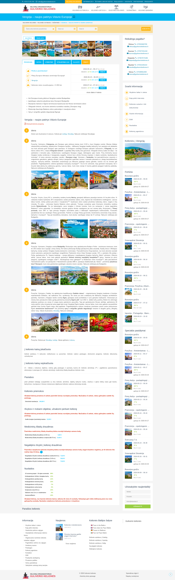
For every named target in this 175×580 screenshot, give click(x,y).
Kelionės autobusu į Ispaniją (98, 540)
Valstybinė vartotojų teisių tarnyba (36, 565)
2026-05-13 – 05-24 (140, 211)
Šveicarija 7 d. (131, 440)
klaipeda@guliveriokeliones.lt (138, 60)
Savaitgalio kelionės (95, 546)
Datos (38, 62)
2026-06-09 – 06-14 (140, 259)
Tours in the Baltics (98, 525)
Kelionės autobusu (80, 8)
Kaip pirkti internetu (136, 98)
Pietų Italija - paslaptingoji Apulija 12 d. (142, 208)
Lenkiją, (64, 134)
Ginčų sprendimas (31, 563)
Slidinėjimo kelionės (95, 549)
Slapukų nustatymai (132, 576)
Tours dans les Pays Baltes (101, 528)
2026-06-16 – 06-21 (140, 275)
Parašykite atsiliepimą (32, 558)
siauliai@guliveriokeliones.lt (137, 67)
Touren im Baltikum (98, 530)
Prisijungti (149, 1)
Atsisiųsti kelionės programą (34, 124)
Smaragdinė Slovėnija (134, 240)
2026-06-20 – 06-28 (140, 289)
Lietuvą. (72, 340)
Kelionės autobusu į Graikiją (98, 537)
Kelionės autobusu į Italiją (97, 543)
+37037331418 (141, 51)
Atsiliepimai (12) (63, 62)
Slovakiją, (49, 340)
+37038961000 (140, 72)
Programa (28, 62)
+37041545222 (141, 65)
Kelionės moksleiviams (73, 525)
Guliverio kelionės (29, 22)
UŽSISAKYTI (137, 506)
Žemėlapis (40, 38)
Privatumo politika (31, 560)
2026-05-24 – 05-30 (140, 443)
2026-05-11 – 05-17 (140, 195)
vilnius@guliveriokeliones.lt (137, 46)
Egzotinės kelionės (116, 8)
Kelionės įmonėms (146, 8)
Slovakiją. (71, 134)
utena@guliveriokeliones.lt (137, 74)
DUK (131, 119)
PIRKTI (102, 72)
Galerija (28, 38)
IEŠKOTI (146, 29)
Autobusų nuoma (30, 545)
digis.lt (136, 573)
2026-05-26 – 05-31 (140, 243)
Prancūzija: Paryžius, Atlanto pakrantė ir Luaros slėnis (148, 286)
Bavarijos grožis (132, 176)
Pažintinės (56, 22)
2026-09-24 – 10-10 (140, 316)
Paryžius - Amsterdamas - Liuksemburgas (142, 192)
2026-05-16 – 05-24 (140, 227)
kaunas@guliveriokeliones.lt (138, 53)
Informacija (87, 1)
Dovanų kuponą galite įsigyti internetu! (72, 535)
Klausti (76, 62)
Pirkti (85, 62)
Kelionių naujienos (73, 1)
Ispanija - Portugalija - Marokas (138, 313)
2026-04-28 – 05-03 (140, 179)
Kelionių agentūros (136, 131)
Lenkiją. (55, 340)
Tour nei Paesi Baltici (99, 533)
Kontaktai (128, 1)
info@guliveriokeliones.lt (45, 2)
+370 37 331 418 (28, 1)
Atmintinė (49, 62)
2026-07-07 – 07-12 (140, 303)
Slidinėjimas (131, 8)
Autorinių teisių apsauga (87, 576)
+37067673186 (141, 58)
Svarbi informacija (136, 114)
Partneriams (138, 1)
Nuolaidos (133, 125)
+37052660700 (141, 44)
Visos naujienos (71, 543)
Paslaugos (118, 1)
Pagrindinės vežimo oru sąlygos (35, 543)
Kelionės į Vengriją (135, 141)
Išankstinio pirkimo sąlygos (34, 530)
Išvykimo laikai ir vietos (104, 1)
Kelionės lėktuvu (98, 8)
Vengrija (34, 80)
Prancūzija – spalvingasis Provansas (141, 224)
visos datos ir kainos (93, 92)
